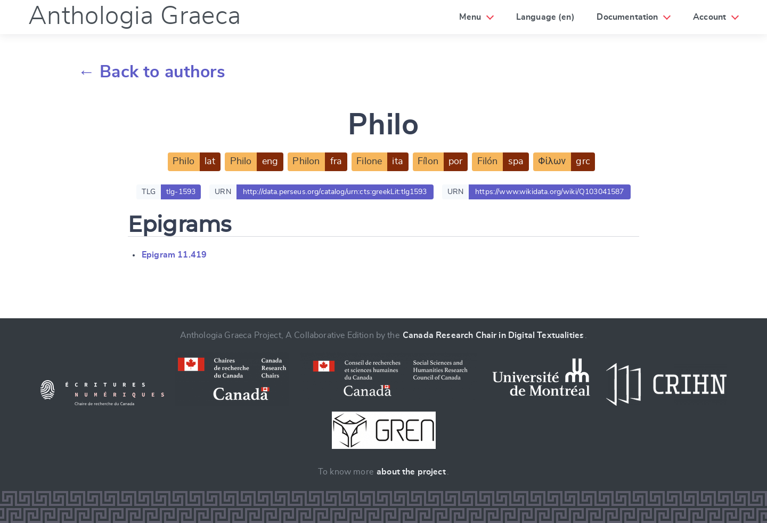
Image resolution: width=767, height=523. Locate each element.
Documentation (627, 17)
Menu (470, 17)
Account (709, 17)
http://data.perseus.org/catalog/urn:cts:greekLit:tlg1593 (335, 192)
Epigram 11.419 (174, 255)
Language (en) (545, 17)
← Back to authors (151, 72)
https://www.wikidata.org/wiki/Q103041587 (549, 192)
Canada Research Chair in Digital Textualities (493, 335)
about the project (411, 472)
